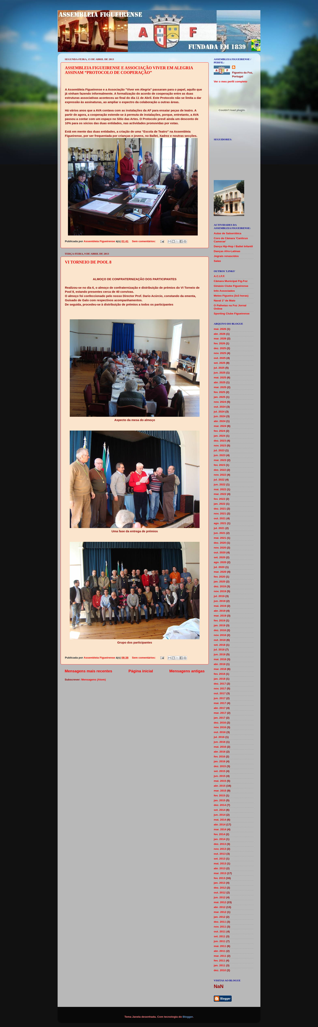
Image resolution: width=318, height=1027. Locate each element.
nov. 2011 (220, 926)
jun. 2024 (220, 416)
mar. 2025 (220, 387)
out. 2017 (220, 693)
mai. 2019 (220, 605)
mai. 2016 (220, 746)
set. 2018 (219, 644)
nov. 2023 (220, 445)
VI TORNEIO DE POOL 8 (88, 262)
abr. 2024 (220, 421)
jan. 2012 (219, 916)
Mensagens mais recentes (88, 671)
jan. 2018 (219, 678)
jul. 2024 (219, 411)
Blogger (188, 1016)
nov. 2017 (220, 688)
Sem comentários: (144, 241)
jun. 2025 (220, 372)
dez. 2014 (220, 805)
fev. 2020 (219, 576)
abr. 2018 (220, 664)
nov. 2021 (220, 513)
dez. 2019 (220, 586)
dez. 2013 (220, 844)
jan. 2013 (219, 882)
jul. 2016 (219, 737)
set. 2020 (219, 557)
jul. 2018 (219, 649)
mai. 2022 (220, 489)
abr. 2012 (220, 907)
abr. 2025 (220, 382)
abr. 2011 (220, 950)
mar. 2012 (220, 912)
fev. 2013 (219, 878)
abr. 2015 (220, 785)
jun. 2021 (220, 533)
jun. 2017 (220, 698)
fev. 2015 (219, 795)
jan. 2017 (219, 717)
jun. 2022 (220, 484)
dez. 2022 (220, 469)
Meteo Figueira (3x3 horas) (231, 295)
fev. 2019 (219, 620)
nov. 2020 (220, 547)
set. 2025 (219, 362)
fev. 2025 (219, 392)
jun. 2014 (220, 814)
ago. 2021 (220, 523)
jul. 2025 (219, 367)
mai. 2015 (220, 780)
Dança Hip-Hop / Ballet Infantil (233, 246)
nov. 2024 (220, 401)
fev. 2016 (219, 756)
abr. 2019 (220, 610)
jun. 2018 (220, 654)
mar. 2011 (220, 955)
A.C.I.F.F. (219, 276)
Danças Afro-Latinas (227, 251)
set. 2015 (219, 771)
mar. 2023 (220, 460)
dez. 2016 (220, 722)
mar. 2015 (220, 790)
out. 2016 (220, 732)
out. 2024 (220, 406)
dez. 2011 (220, 921)
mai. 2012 (220, 902)
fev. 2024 (219, 430)
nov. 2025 (220, 353)
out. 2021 (220, 518)
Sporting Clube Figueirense (231, 313)
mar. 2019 (220, 615)
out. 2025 (220, 358)
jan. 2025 (219, 396)
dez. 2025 (220, 348)
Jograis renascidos (226, 256)
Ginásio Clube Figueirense (231, 285)
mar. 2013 (220, 873)
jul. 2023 (219, 450)
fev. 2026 (219, 343)
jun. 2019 (220, 601)
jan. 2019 (219, 625)
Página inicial (141, 671)
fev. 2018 (219, 673)
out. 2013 (220, 853)
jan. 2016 (219, 761)
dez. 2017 (220, 683)
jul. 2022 (219, 479)
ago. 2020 (220, 562)
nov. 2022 (220, 474)
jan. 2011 (219, 965)
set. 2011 (219, 936)
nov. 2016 (220, 727)
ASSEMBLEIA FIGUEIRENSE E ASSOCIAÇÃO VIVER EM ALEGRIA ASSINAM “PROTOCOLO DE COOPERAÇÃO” (129, 70)
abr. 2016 (220, 751)
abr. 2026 (220, 333)
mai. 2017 (220, 703)
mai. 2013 (220, 863)
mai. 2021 (220, 537)
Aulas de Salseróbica (227, 233)
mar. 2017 (220, 712)
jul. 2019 (219, 596)
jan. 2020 (219, 581)
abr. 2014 (220, 824)
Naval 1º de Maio (224, 300)
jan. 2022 (219, 503)
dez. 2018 (220, 630)
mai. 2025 (220, 377)
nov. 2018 (220, 635)
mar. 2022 (220, 494)
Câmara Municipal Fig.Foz (231, 281)
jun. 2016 (220, 741)
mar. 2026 (220, 338)
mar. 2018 (220, 669)
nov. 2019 (220, 591)
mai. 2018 (220, 659)
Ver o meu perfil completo (230, 81)
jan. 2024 (219, 435)
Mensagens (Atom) (93, 679)
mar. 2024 (220, 426)
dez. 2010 (220, 970)
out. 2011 (220, 931)
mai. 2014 (220, 819)
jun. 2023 (220, 455)
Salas (217, 260)
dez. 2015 (220, 766)
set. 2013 (219, 858)
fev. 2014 (219, 834)
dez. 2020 (220, 542)
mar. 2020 (220, 571)
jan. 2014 (219, 839)
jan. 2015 (219, 800)
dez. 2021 (220, 508)
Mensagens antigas (187, 671)
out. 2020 (220, 552)
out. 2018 (220, 639)
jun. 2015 (220, 776)
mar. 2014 (220, 829)
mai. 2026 (220, 328)
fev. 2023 (219, 465)
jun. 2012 (220, 897)
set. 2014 (219, 809)
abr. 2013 (220, 868)
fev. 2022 (219, 498)
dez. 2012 (220, 887)
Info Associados (224, 290)
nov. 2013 (220, 848)
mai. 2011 (220, 946)
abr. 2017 (220, 708)
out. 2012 (220, 892)
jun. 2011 (220, 941)
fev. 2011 (219, 960)
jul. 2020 (219, 567)
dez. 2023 (220, 440)
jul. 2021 (219, 528)
